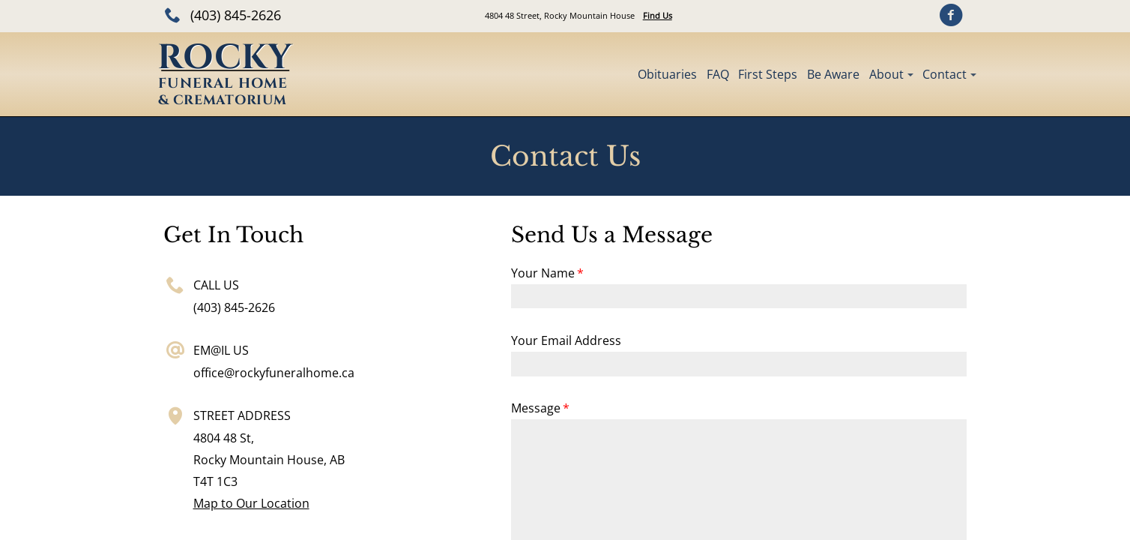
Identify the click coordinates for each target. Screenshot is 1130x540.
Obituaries (667, 74)
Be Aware (833, 74)
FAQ (718, 74)
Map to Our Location (251, 503)
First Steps (767, 74)
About (886, 74)
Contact (944, 74)
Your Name (543, 273)
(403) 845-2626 (235, 15)
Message (536, 408)
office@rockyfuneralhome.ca (273, 372)
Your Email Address (566, 340)
